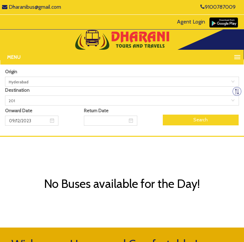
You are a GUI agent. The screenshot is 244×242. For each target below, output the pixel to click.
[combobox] (122, 82)
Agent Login (191, 21)
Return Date (96, 111)
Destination (17, 90)
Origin (11, 72)
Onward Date (18, 111)
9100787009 (218, 7)
